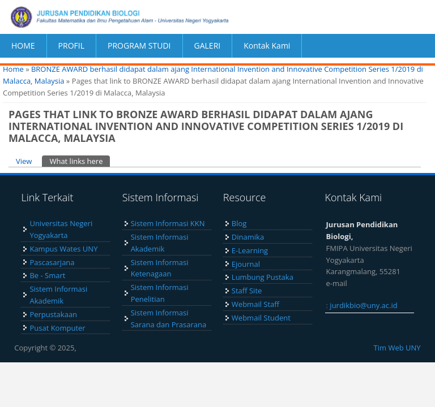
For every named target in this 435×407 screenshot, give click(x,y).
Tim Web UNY (397, 348)
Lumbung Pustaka (262, 277)
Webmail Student (261, 318)
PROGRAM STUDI (139, 45)
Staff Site (247, 290)
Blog (239, 223)
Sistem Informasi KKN (168, 223)
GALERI (207, 45)
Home (13, 69)
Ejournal (246, 264)
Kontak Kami (267, 45)
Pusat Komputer (57, 328)
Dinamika (248, 237)
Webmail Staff (255, 304)
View (24, 161)
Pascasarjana (51, 262)
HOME (23, 45)
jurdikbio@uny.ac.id (363, 305)
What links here (79, 160)
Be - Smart (47, 275)
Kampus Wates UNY (63, 249)
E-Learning (250, 250)
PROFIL (71, 45)
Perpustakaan (53, 314)
